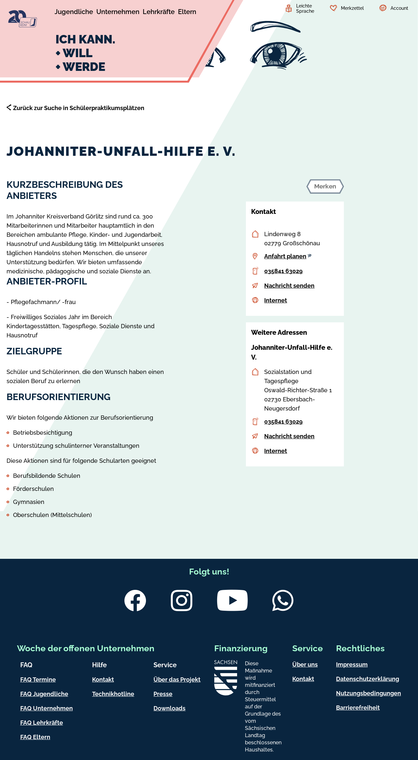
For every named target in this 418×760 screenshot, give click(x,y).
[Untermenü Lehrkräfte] (159, 13)
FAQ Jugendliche (44, 693)
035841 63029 (283, 270)
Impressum (352, 664)
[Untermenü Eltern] (187, 13)
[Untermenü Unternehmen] (117, 13)
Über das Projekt (177, 679)
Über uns (305, 664)
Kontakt (103, 679)
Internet (275, 300)
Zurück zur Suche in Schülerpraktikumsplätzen (78, 108)
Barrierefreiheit (358, 707)
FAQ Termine (38, 679)
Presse (162, 693)
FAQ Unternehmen (46, 708)
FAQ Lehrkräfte (41, 722)
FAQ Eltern (35, 737)
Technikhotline (113, 693)
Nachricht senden (289, 285)
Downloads (169, 708)
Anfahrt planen (288, 256)
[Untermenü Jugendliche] (74, 13)
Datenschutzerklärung (367, 678)
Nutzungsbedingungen (368, 693)
